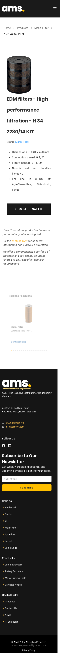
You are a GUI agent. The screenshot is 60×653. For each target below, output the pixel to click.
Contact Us (11, 608)
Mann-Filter (41, 28)
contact (20, 241)
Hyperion (10, 534)
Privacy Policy (28, 650)
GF (6, 521)
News (8, 615)
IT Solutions (11, 621)
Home (7, 28)
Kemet (8, 541)
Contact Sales (19, 339)
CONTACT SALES (28, 209)
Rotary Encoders (14, 571)
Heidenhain (11, 507)
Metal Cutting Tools (15, 578)
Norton (8, 514)
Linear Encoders (13, 564)
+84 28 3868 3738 (15, 423)
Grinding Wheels (13, 584)
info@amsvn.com (15, 426)
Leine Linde (11, 547)
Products (22, 28)
